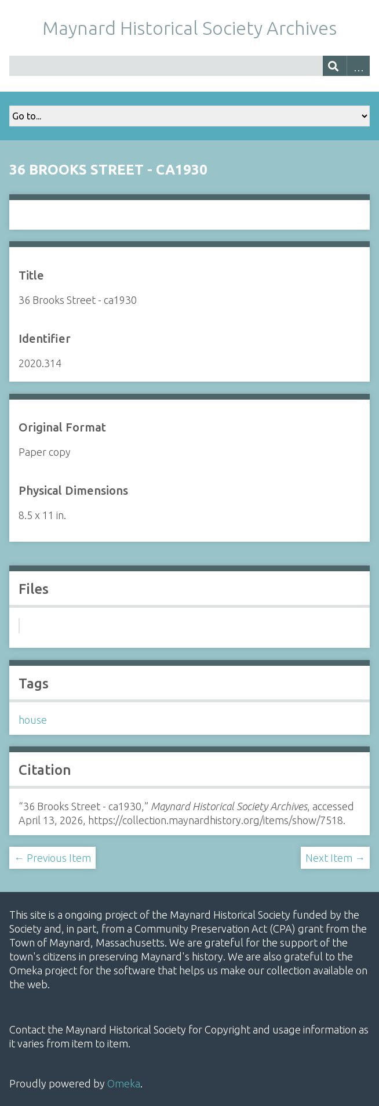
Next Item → (335, 858)
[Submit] (335, 66)
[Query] (189, 66)
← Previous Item (52, 858)
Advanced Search (358, 66)
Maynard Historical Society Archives (189, 27)
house (33, 720)
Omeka (123, 1083)
